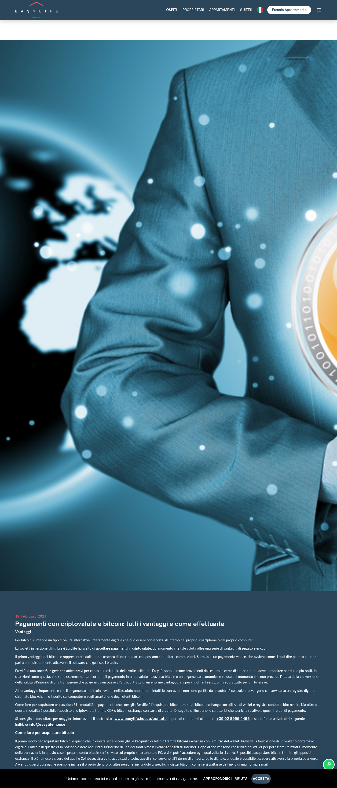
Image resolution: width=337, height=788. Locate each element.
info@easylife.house (47, 724)
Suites (246, 10)
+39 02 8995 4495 (233, 718)
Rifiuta (241, 779)
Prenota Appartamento (289, 10)
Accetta (261, 779)
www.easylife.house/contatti (140, 718)
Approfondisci (217, 779)
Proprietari (193, 10)
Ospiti (171, 10)
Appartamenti (222, 10)
